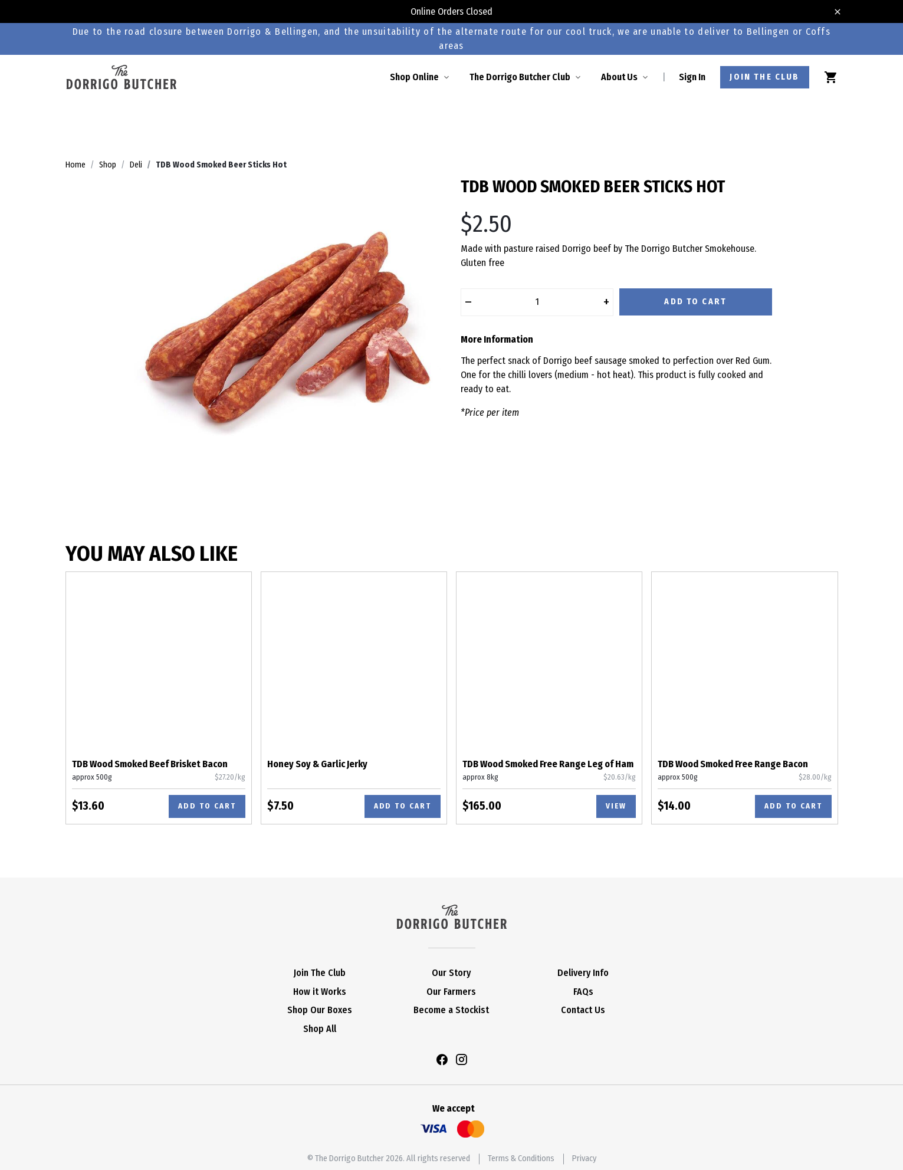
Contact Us (583, 1009)
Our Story (451, 972)
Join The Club (320, 972)
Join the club (764, 77)
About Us (619, 77)
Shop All (319, 1028)
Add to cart (206, 805)
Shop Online (414, 77)
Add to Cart (695, 302)
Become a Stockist (451, 1009)
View (616, 805)
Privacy (584, 1158)
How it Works (319, 991)
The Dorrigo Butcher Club (519, 77)
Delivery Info (583, 972)
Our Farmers (451, 991)
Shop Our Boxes (319, 1009)
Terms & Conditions (521, 1158)
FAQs (583, 991)
